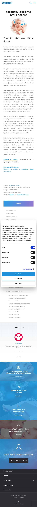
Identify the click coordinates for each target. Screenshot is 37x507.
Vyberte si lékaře (10, 159)
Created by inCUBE (19, 502)
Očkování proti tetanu (14, 314)
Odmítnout (18, 283)
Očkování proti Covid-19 (14, 317)
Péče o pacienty (11, 220)
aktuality (12, 194)
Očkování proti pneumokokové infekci (18, 295)
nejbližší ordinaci (14, 185)
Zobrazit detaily (27, 269)
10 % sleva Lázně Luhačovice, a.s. (17, 287)
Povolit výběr (18, 278)
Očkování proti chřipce (14, 301)
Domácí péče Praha (18, 497)
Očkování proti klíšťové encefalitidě (17, 298)
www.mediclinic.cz (22, 194)
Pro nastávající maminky (11, 167)
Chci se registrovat (11, 217)
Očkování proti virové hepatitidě (17, 306)
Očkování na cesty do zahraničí (16, 309)
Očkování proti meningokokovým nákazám (19, 303)
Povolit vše (18, 274)
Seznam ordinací (11, 211)
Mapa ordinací (10, 214)
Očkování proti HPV (13, 312)
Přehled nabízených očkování (14, 291)
